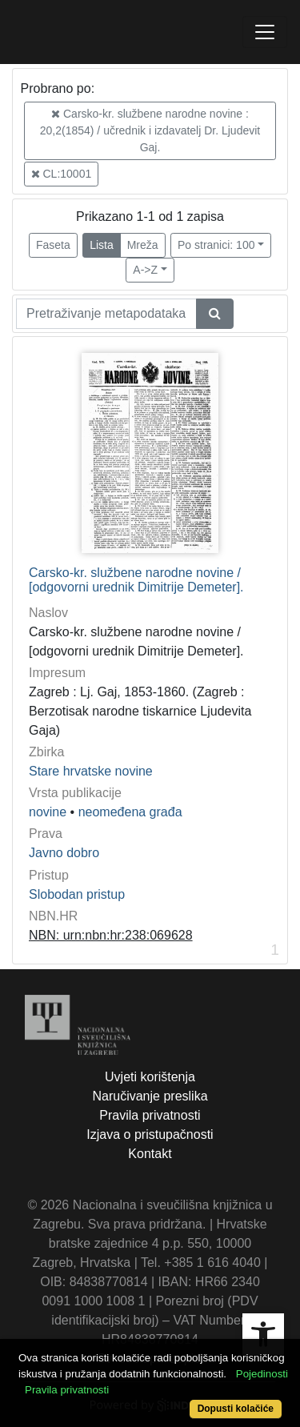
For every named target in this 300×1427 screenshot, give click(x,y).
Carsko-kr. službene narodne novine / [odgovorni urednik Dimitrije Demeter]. (136, 580)
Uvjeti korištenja (150, 1077)
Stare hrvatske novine (91, 771)
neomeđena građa (130, 812)
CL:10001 (61, 173)
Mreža (142, 245)
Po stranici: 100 (216, 245)
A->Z (145, 269)
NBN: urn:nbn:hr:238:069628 (111, 935)
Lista (102, 245)
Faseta (53, 245)
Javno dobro (64, 853)
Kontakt (149, 1153)
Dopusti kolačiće (236, 1408)
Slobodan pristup (77, 894)
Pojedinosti (262, 1374)
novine (47, 812)
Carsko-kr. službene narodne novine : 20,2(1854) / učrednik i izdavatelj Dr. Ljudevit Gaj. (150, 130)
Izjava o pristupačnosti (149, 1134)
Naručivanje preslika (149, 1096)
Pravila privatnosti (149, 1115)
